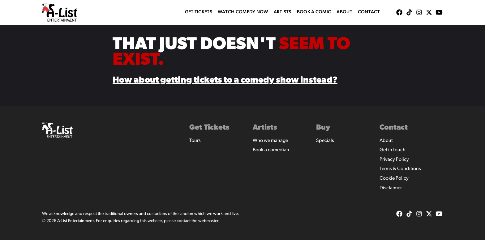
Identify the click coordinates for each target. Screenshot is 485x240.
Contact (369, 12)
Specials (325, 140)
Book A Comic (314, 12)
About (344, 12)
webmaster (208, 221)
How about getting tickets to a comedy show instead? (225, 80)
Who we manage (270, 140)
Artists (282, 12)
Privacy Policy (394, 159)
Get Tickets (198, 12)
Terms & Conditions (400, 168)
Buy (323, 127)
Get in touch (393, 150)
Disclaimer (391, 188)
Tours (195, 140)
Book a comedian (271, 150)
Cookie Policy (394, 178)
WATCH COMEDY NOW (243, 12)
